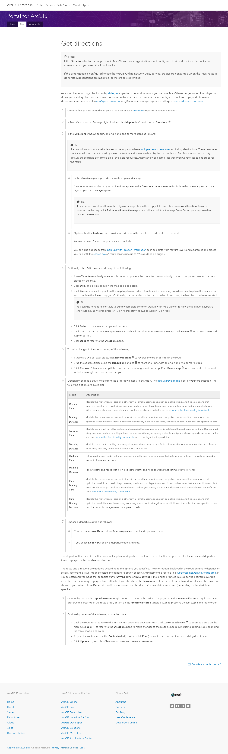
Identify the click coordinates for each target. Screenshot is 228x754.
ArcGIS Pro (67, 707)
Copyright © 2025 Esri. (18, 747)
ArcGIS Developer (71, 722)
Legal (82, 747)
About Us (120, 701)
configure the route (108, 101)
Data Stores (63, 5)
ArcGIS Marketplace (72, 733)
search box (99, 253)
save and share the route (188, 101)
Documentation (16, 733)
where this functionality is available (191, 410)
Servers (50, 5)
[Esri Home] (176, 695)
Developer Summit (126, 722)
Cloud (76, 5)
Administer (35, 24)
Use (22, 24)
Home (12, 24)
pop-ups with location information (126, 249)
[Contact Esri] (188, 706)
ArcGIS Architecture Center (76, 738)
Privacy (55, 747)
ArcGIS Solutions (70, 727)
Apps (85, 5)
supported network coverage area (196, 572)
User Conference (125, 717)
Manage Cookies (69, 747)
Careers (120, 707)
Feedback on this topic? (206, 664)
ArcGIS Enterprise (20, 5)
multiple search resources (155, 149)
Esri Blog (120, 712)
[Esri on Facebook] (177, 706)
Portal (40, 5)
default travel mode (168, 380)
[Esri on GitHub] (182, 706)
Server (11, 712)
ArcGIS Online (69, 701)
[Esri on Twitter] (172, 706)
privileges (112, 93)
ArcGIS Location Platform (75, 717)
